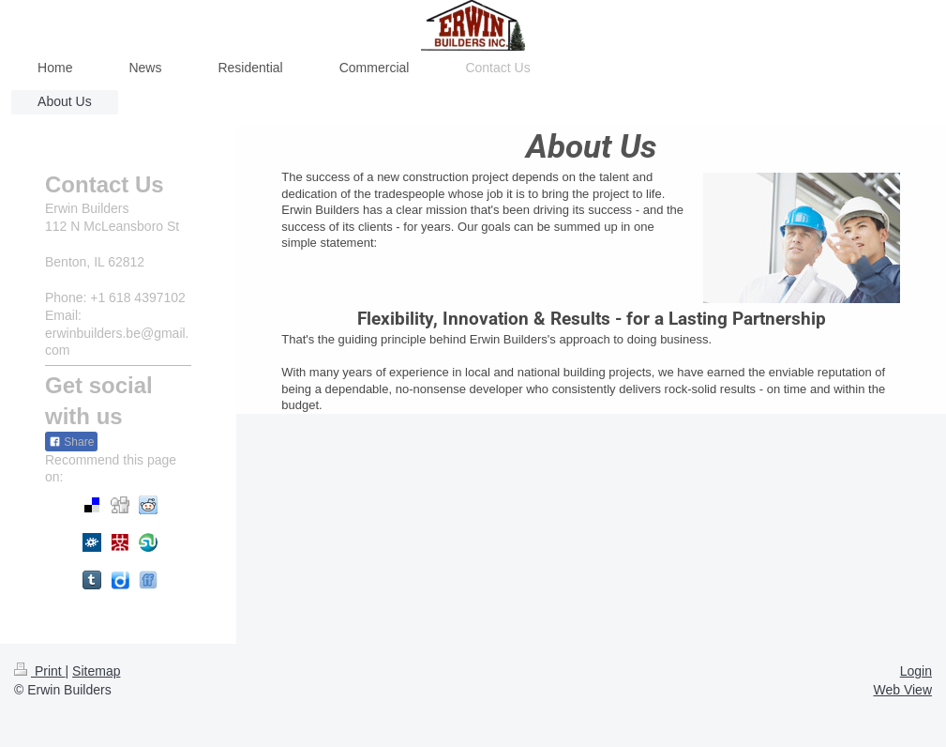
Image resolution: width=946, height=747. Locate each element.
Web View (902, 689)
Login (916, 670)
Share (71, 442)
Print (40, 670)
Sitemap (96, 670)
